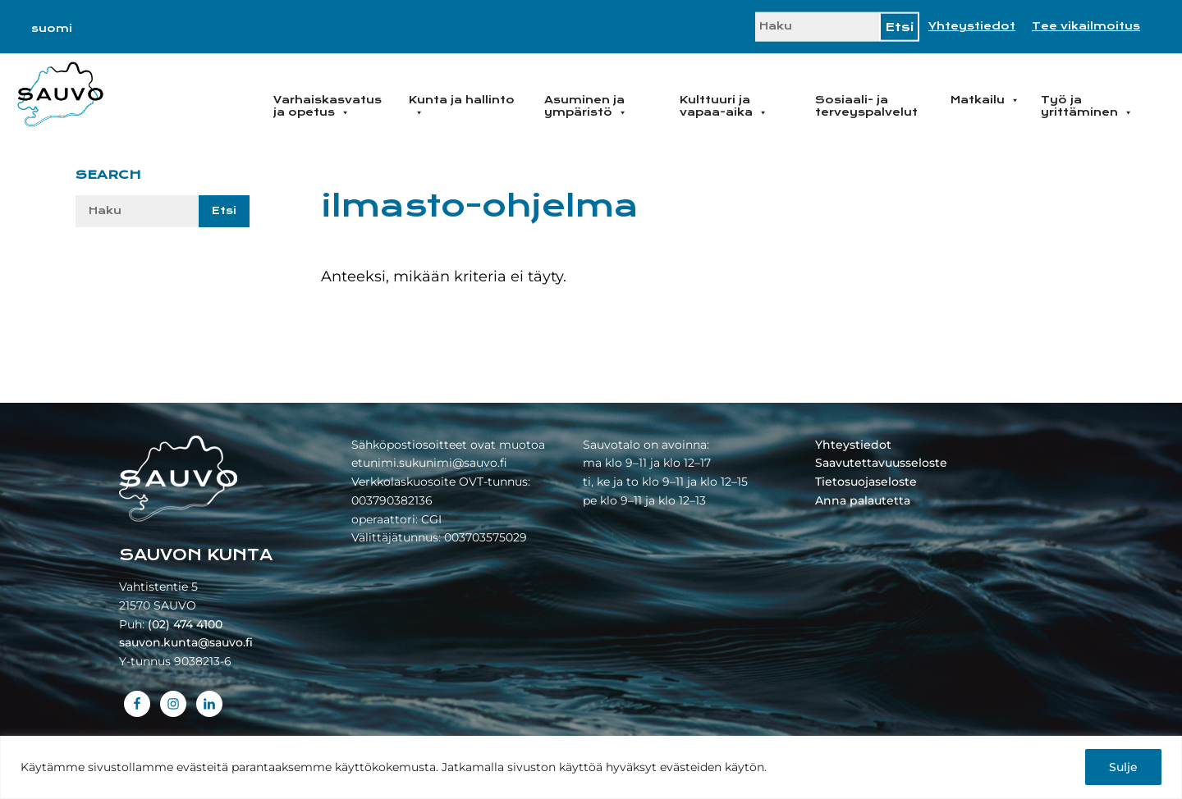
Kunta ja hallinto (462, 106)
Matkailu (985, 100)
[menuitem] (51, 29)
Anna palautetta (862, 500)
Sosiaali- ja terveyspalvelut (866, 106)
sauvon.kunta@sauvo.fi (186, 642)
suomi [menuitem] (51, 28)
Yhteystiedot (971, 26)
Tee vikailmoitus (1086, 26)
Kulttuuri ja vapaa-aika (723, 106)
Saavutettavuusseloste (881, 462)
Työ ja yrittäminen (1087, 106)
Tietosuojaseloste (866, 481)
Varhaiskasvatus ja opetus (327, 106)
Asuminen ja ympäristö (585, 106)
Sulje (1123, 767)
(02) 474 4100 (185, 624)
